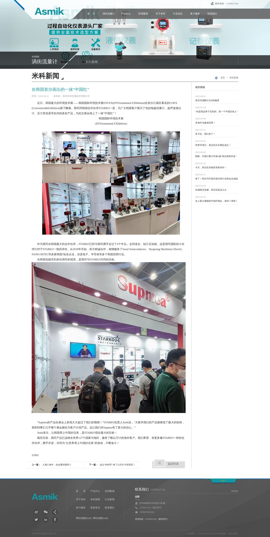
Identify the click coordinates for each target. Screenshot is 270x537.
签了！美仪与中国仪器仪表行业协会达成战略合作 (216, 179)
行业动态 (178, 13)
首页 (222, 77)
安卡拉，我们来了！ (205, 134)
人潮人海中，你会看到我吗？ (56, 464)
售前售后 (95, 507)
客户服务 (195, 13)
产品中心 (126, 13)
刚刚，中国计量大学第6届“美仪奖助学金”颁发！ (215, 156)
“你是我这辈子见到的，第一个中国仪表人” (216, 111)
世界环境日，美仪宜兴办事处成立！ (213, 145)
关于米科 (160, 13)
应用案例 (143, 13)
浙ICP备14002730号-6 (208, 533)
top (223, 481)
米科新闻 (91, 62)
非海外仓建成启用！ (205, 122)
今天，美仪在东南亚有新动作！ (211, 167)
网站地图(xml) (100, 518)
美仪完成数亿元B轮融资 (207, 100)
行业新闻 (110, 499)
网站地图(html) (84, 518)
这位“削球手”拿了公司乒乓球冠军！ (117, 464)
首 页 (91, 13)
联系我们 (212, 13)
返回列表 (173, 463)
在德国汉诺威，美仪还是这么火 (211, 190)
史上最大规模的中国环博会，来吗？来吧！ (216, 201)
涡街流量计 (109, 13)
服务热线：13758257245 (226, 3)
